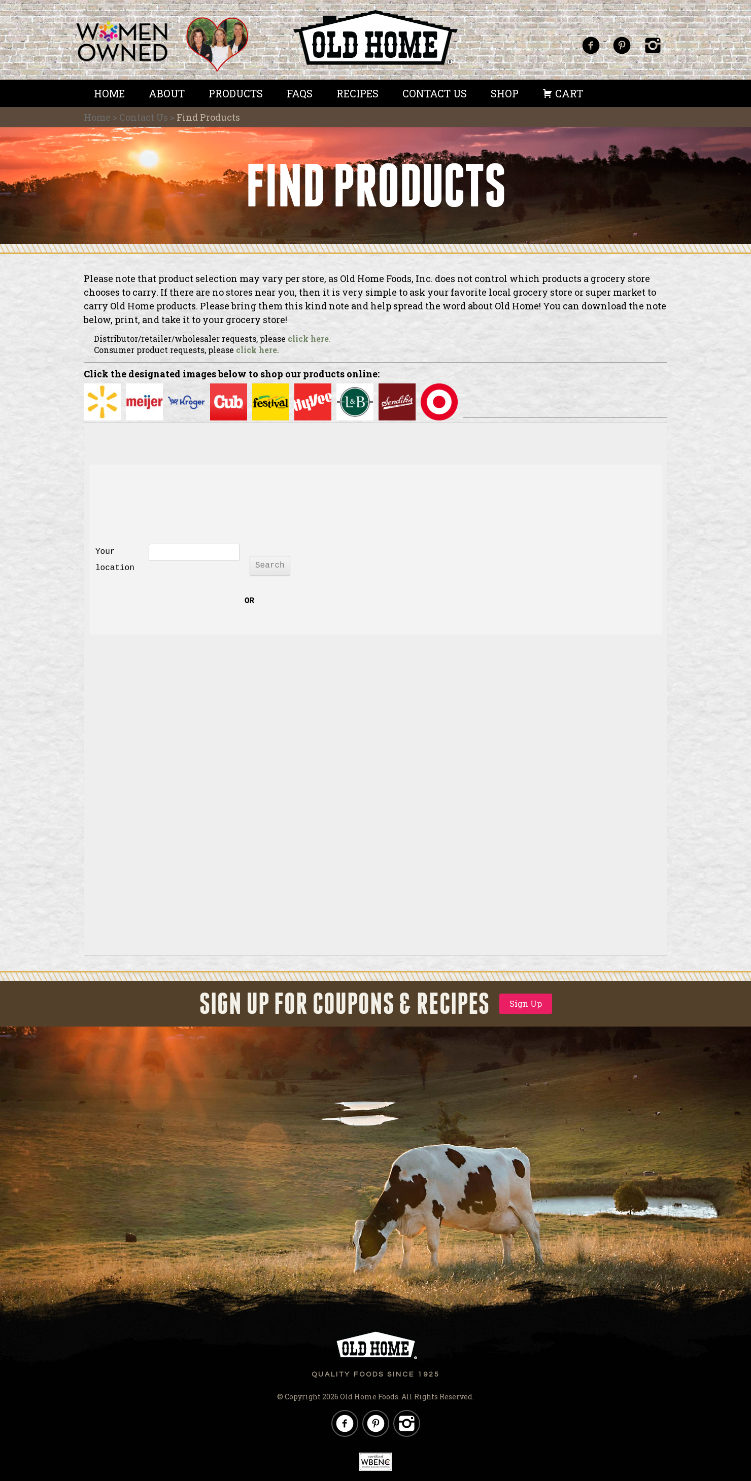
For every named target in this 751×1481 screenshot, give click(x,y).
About (167, 93)
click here (308, 338)
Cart (562, 93)
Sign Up (525, 1003)
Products (236, 93)
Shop (505, 93)
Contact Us (434, 93)
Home (109, 93)
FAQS (300, 93)
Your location (114, 560)
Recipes (357, 93)
